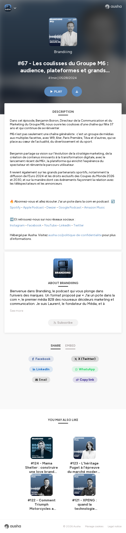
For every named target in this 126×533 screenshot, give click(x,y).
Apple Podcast (33, 207)
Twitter (78, 225)
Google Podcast (70, 207)
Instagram (17, 225)
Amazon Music (94, 207)
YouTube (50, 225)
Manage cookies (94, 526)
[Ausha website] (113, 6)
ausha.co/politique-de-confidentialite (75, 235)
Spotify (15, 207)
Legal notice (115, 526)
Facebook (34, 225)
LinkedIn (65, 225)
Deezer (51, 207)
